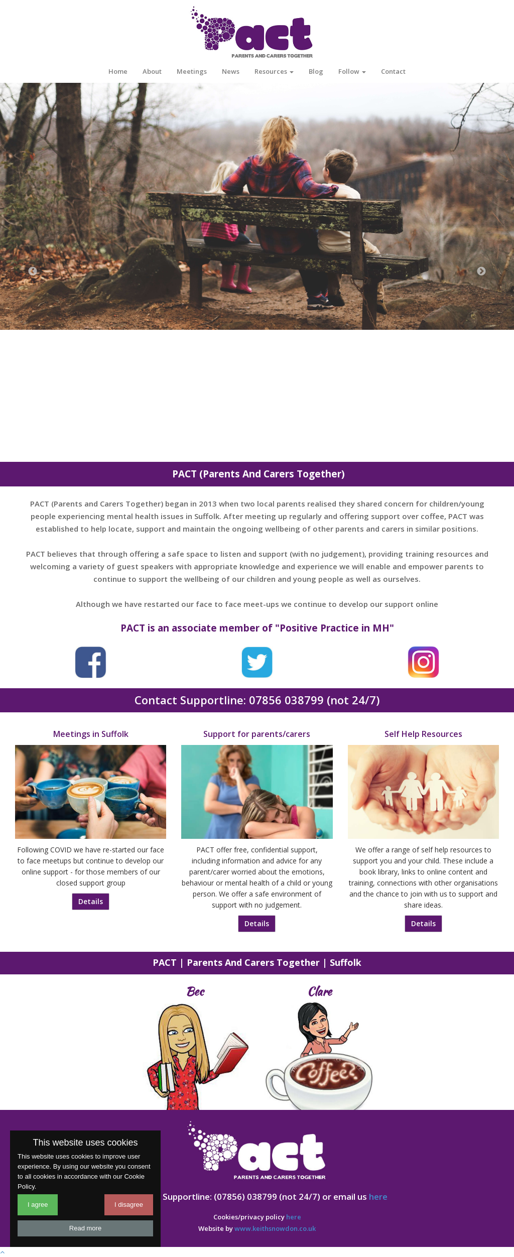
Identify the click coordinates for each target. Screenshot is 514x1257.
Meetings (192, 71)
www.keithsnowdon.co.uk (275, 1228)
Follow (352, 71)
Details (90, 901)
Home (117, 71)
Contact (393, 71)
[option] (257, 205)
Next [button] (481, 272)
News (230, 71)
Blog (316, 71)
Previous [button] (33, 272)
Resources (274, 71)
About (152, 71)
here (378, 1196)
